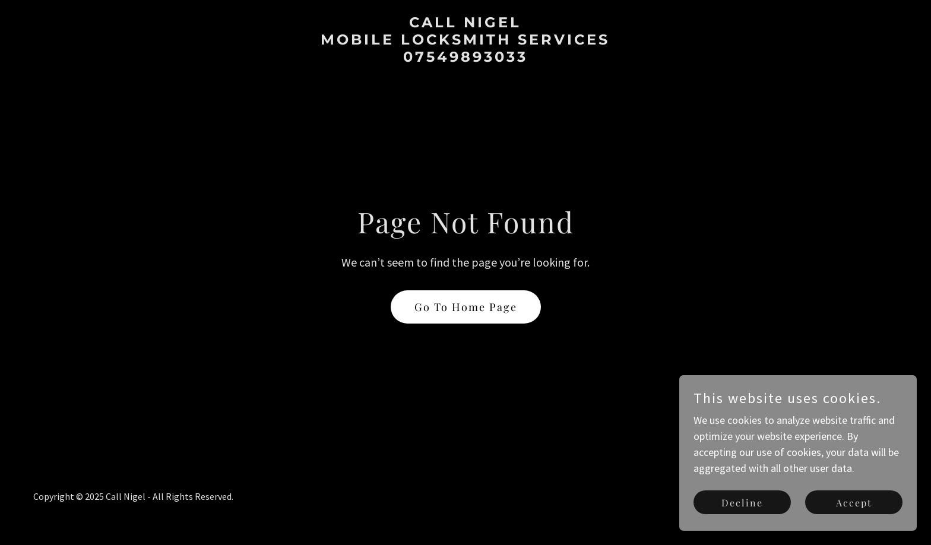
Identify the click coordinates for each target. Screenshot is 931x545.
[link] (465, 58)
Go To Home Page (465, 307)
